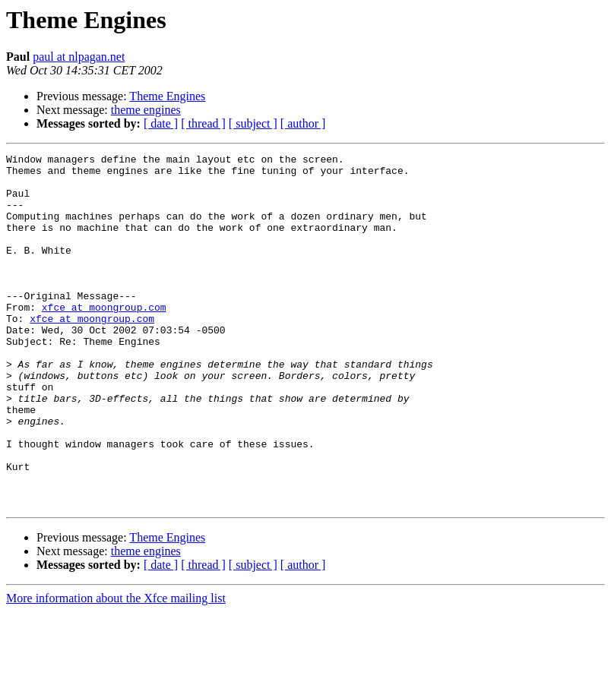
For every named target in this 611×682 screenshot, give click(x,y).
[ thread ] (203, 123)
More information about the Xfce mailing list (116, 668)
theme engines (146, 109)
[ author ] (303, 123)
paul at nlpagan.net (79, 56)
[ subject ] (253, 123)
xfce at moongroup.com (104, 339)
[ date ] (161, 123)
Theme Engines (167, 96)
